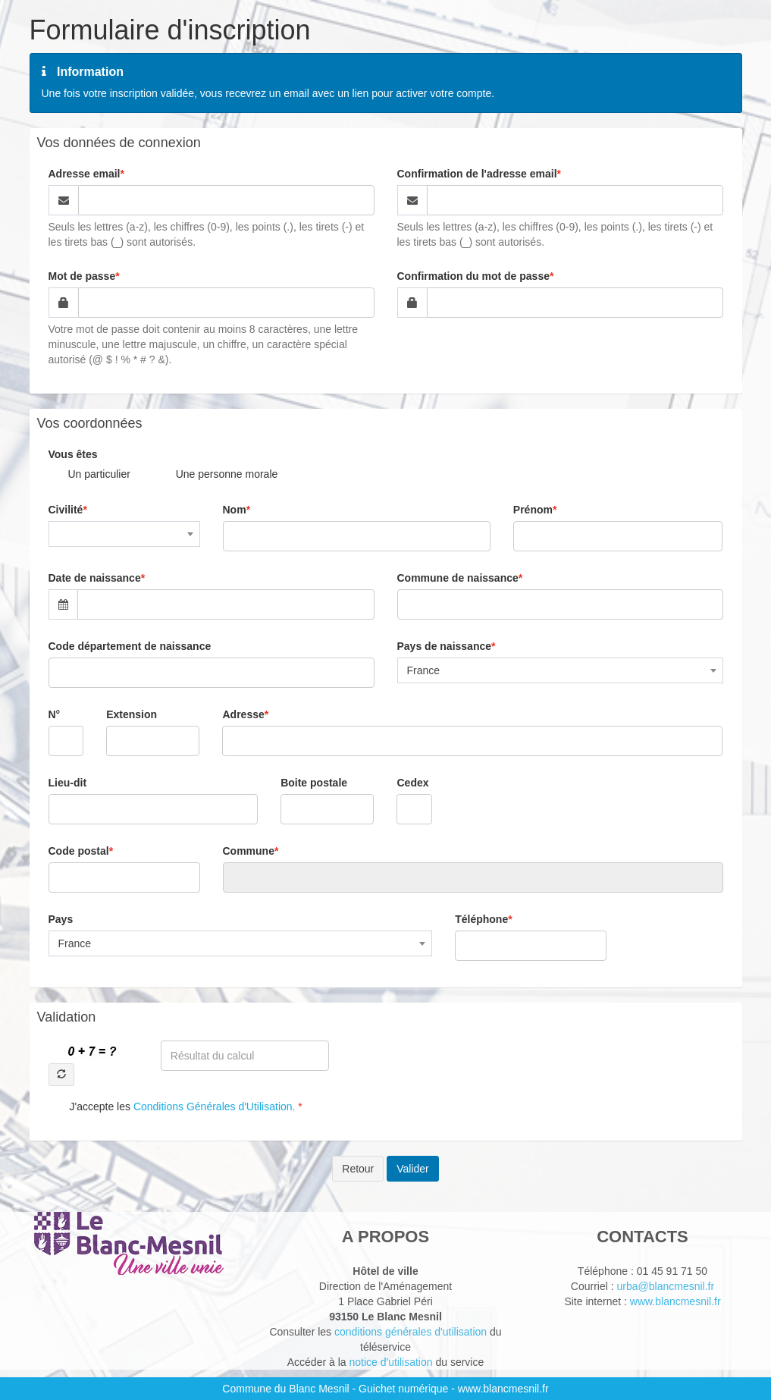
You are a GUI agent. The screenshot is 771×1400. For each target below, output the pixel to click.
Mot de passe (82, 276)
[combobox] (124, 534)
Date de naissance (95, 578)
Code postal (79, 851)
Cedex (412, 783)
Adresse (243, 714)
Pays (61, 919)
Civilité (66, 510)
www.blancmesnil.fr (675, 1301)
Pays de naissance (444, 646)
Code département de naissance (130, 646)
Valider (412, 1169)
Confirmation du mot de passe (473, 276)
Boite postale (314, 783)
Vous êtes (73, 454)
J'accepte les (184, 1106)
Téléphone (481, 919)
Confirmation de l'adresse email (477, 174)
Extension (131, 714)
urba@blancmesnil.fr (666, 1286)
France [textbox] (423, 670)
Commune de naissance (458, 578)
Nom (234, 510)
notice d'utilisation (390, 1362)
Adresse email (85, 174)
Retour (358, 1169)
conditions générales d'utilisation (410, 1332)
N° (55, 714)
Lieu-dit (68, 783)
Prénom (533, 510)
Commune (248, 851)
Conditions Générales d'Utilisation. (214, 1106)
